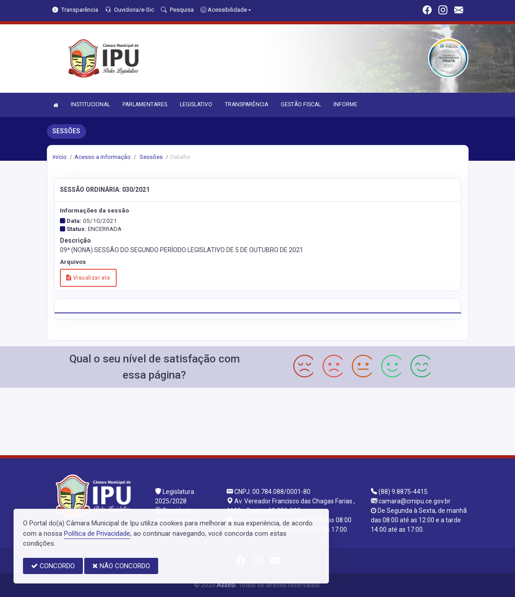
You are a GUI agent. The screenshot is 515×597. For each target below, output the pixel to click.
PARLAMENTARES (145, 104)
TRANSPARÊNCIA (246, 104)
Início (60, 157)
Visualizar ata (88, 277)
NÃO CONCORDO (121, 566)
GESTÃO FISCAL (301, 104)
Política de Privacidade (97, 533)
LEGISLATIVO (196, 104)
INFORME (345, 104)
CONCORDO (53, 566)
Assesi (226, 584)
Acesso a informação (102, 157)
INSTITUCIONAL (90, 104)
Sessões (150, 157)
